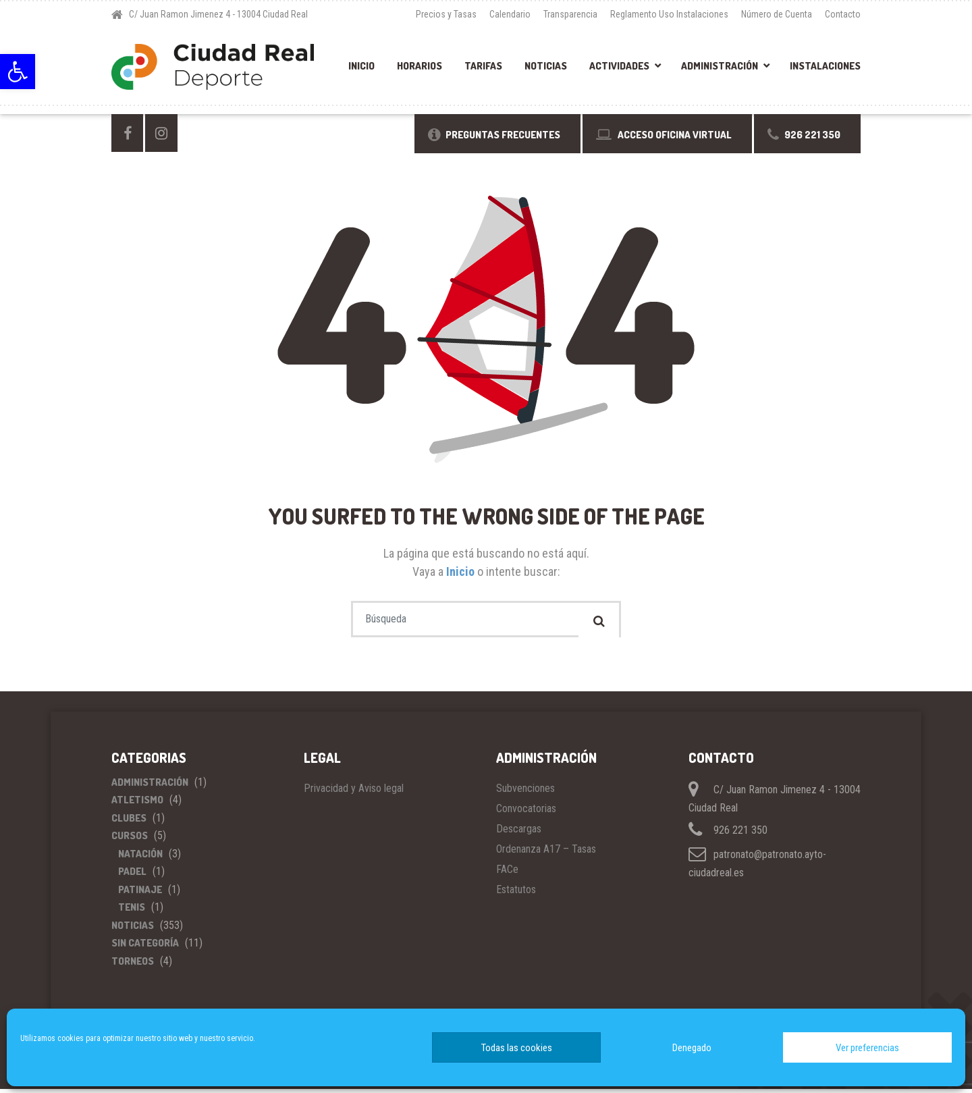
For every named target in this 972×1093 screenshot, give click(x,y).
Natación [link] (140, 857)
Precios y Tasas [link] (446, 14)
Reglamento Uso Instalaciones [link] (669, 14)
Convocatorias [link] (526, 812)
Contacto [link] (843, 14)
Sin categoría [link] (145, 946)
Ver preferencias (867, 1048)
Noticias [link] (545, 65)
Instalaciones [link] (825, 65)
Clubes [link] (128, 822)
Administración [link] (719, 65)
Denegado (691, 1048)
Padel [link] (132, 875)
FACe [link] (507, 873)
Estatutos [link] (516, 893)
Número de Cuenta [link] (776, 14)
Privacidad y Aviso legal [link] (354, 792)
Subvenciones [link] (525, 792)
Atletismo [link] (137, 803)
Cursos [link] (129, 839)
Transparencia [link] (570, 14)
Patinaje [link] (140, 893)
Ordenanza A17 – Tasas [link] (546, 853)
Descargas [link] (518, 832)
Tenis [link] (131, 911)
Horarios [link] (419, 65)
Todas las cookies (516, 1048)
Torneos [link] (132, 965)
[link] (17, 71)
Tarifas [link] (483, 65)
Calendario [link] (510, 14)
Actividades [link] (619, 65)
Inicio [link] (361, 65)
